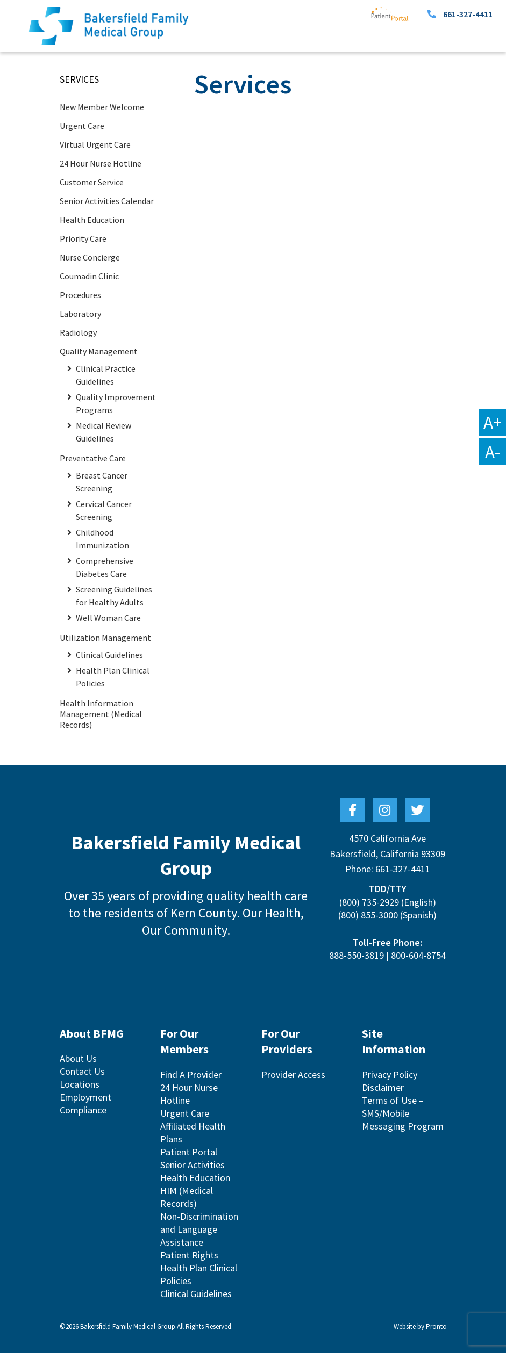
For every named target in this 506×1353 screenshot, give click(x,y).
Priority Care (83, 238)
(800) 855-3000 (368, 915)
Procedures (80, 295)
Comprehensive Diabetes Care (104, 567)
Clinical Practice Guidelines (106, 375)
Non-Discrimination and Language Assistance (199, 1229)
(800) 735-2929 (369, 902)
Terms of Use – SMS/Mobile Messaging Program (403, 1113)
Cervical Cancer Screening (104, 510)
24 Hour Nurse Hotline (100, 163)
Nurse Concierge (90, 257)
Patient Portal (188, 1152)
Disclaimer (383, 1087)
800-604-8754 (418, 955)
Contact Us (82, 1071)
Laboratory (80, 313)
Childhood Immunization (102, 539)
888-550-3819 (356, 955)
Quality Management (99, 351)
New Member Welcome (102, 107)
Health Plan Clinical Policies (112, 677)
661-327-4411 (468, 14)
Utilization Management (105, 637)
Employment (85, 1097)
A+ (492, 422)
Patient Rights (189, 1255)
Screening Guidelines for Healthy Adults (114, 595)
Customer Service (92, 182)
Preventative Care (93, 458)
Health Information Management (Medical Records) (101, 714)
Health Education (92, 219)
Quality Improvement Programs (116, 403)
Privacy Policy (389, 1074)
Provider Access (293, 1074)
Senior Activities (192, 1165)
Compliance (83, 1110)
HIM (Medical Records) (186, 1197)
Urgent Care (82, 125)
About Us (78, 1058)
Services (79, 79)
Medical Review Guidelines (103, 432)
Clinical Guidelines (109, 654)
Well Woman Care (108, 617)
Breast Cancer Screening (101, 482)
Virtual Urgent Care (95, 144)
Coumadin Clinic (89, 276)
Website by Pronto (420, 1326)
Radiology (78, 332)
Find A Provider (191, 1074)
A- (492, 451)
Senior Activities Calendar (107, 201)
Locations (79, 1084)
